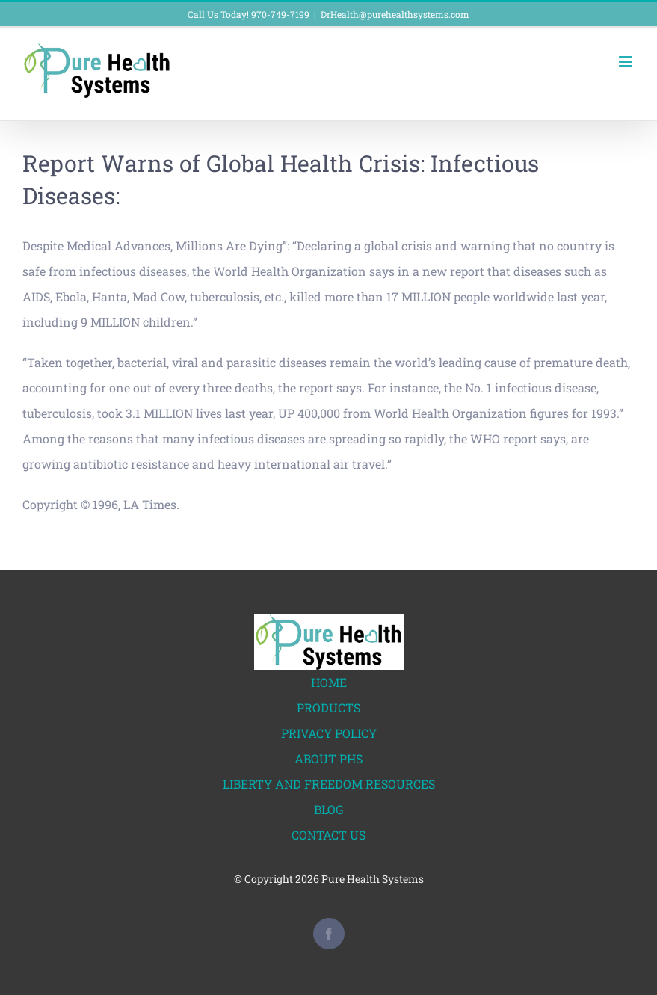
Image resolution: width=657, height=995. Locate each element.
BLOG (329, 809)
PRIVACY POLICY (329, 733)
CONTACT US (328, 834)
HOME (329, 682)
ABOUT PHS (328, 758)
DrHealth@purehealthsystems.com (395, 14)
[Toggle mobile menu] (627, 62)
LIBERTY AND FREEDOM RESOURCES (329, 784)
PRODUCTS (328, 707)
